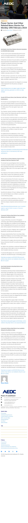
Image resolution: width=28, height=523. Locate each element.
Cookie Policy (3, 443)
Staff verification (4, 422)
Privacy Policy (3, 442)
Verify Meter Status (5, 430)
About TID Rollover (5, 428)
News (3, 21)
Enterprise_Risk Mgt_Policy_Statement (8, 446)
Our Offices (3, 421)
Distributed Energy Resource (6, 414)
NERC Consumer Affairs (5, 417)
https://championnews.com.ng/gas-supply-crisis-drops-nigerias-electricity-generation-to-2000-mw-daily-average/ (13, 90)
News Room (9, 30)
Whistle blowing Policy (5, 445)
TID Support (4, 436)
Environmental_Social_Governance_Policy (9, 448)
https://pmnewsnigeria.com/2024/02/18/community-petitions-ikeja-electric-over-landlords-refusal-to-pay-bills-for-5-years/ (13, 259)
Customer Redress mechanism (7, 416)
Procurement (3, 413)
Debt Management (4, 419)
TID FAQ (3, 433)
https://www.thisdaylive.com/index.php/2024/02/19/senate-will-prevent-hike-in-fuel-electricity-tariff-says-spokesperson (14, 151)
